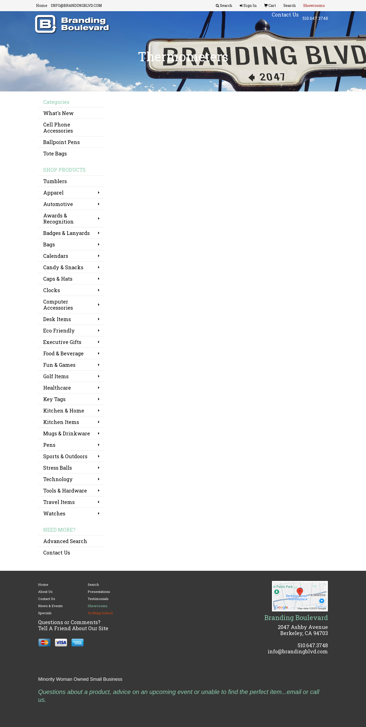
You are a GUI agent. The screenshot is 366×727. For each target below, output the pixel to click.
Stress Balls (57, 467)
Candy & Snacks (63, 267)
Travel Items (59, 502)
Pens (49, 444)
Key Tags (54, 399)
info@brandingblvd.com (298, 651)
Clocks (51, 290)
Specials (45, 613)
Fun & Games (59, 364)
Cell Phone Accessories (58, 127)
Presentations (99, 591)
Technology (58, 479)
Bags (49, 244)
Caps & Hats (57, 278)
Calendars (55, 255)
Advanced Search (65, 541)
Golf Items (56, 376)
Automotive (58, 204)
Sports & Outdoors (65, 456)
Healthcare (57, 387)
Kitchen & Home (63, 410)
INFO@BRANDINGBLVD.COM (76, 5)
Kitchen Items (61, 422)
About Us (45, 591)
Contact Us (56, 552)
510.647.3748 (315, 20)
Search (93, 584)
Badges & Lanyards (66, 233)
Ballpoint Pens (61, 142)
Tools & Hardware (65, 490)
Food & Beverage (63, 353)
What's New (58, 113)
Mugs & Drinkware (66, 433)
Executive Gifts (62, 342)
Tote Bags (55, 153)
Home (41, 5)
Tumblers (55, 181)
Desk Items (57, 319)
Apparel (53, 192)
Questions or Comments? (69, 622)
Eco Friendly (59, 330)
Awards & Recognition (58, 218)
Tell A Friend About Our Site (73, 628)
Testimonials (98, 598)
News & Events (50, 606)
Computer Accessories (58, 304)
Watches (54, 513)
